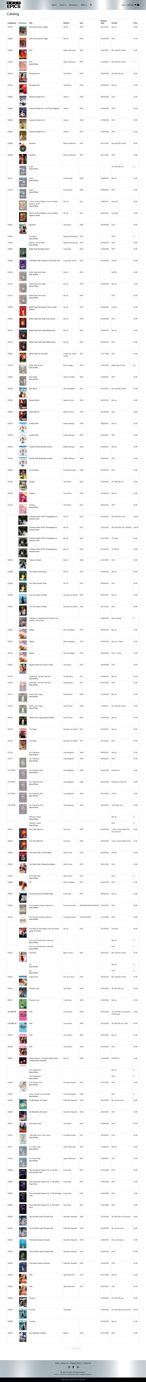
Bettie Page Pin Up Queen (38, 354)
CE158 (10, 388)
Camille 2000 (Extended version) (40, 447)
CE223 (10, 630)
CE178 (10, 729)
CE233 (10, 1251)
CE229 (10, 1240)
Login (123, 5)
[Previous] (66, 1348)
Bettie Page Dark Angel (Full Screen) (42, 319)
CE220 (10, 493)
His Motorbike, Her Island (38, 1100)
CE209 (10, 412)
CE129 (10, 583)
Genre (62, 5)
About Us (64, 1363)
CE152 (10, 953)
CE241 (10, 829)
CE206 (10, 155)
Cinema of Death (35, 560)
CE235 (10, 1298)
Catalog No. (12, 23)
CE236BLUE (12, 1023)
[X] (77, 1367)
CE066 (10, 108)
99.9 (30, 50)
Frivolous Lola (34, 988)
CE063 (10, 97)
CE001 (10, 354)
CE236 (10, 1321)
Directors (72, 5)
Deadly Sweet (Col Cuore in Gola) (41, 665)
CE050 (10, 1182)
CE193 (10, 1286)
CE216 (10, 988)
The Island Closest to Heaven (39, 1240)
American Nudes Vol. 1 (37, 97)
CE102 (10, 458)
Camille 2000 (33, 423)
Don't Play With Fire (36, 829)
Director (66, 23)
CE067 (10, 1058)
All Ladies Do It (34, 73)
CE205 (10, 143)
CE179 (10, 741)
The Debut (33, 729)
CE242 (10, 841)
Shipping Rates (75, 1363)
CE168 (10, 572)
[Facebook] (72, 1367)
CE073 (10, 665)
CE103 (10, 447)
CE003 (10, 38)
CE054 (10, 1170)
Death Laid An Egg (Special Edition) (41, 717)
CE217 (10, 1000)
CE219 (10, 482)
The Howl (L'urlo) (35, 1123)
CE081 (10, 470)
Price (135, 23)
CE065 (10, 132)
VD (30, 882)
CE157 (10, 977)
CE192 (10, 1275)
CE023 (10, 853)
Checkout (130, 5)
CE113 (10, 330)
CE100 (10, 435)
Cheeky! (32, 482)
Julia (30, 1275)
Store (83, 5)
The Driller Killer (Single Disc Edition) (42, 864)
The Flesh (32, 953)
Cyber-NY (72, 1379)
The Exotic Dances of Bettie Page (41, 894)
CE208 (10, 400)
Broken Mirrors (34, 400)
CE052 (10, 1205)
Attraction (32, 225)
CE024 (10, 864)
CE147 (10, 894)
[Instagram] (68, 1367)
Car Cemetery (34, 470)
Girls (30, 1012)
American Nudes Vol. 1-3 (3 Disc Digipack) (44, 108)
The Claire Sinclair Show (38, 572)
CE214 (10, 73)
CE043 (10, 560)
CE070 (10, 1333)
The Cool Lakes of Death (38, 595)
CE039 (10, 307)
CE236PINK (12, 1012)
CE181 (10, 606)
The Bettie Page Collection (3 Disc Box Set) (44, 260)
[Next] (79, 1348)
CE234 (10, 1310)
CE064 (10, 120)
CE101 (10, 423)
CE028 (10, 260)
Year (81, 23)
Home (54, 5)
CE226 (10, 1112)
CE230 (10, 1263)
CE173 (10, 717)
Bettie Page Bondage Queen (39, 249)
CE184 (10, 50)
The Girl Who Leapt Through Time (41, 1217)
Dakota (31, 630)
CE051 (10, 1193)
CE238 (10, 1047)
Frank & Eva (33, 977)
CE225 (10, 1100)
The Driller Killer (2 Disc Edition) (40, 853)
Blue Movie (33, 388)
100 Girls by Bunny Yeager (38, 27)
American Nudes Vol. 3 (37, 132)
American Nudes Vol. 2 (37, 120)
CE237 (10, 1035)
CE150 (10, 27)
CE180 (10, 595)
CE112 (10, 342)
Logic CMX (82, 1379)
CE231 (10, 1217)
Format (114, 23)
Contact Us (87, 1363)
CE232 (10, 1228)
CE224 (10, 653)
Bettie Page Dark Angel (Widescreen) (42, 330)
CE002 (10, 249)
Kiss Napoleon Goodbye (37, 1333)
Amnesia (32, 143)
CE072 (10, 1123)
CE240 (10, 882)
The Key (32, 1298)
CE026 (10, 319)
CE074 (10, 225)
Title (30, 23)
